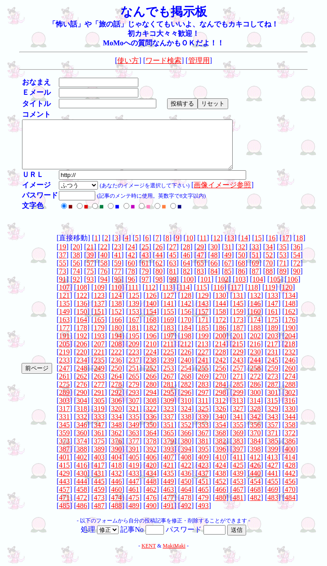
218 (289, 353)
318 (81, 418)
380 (186, 450)
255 (203, 377)
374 (81, 450)
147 (272, 313)
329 (272, 418)
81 (173, 280)
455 (272, 491)
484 (290, 507)
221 (99, 361)
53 (283, 264)
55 (62, 272)
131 (238, 305)
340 (220, 426)
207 (99, 353)
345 (64, 434)
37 (62, 264)
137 (99, 313)
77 (117, 280)
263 (99, 385)
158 (220, 321)
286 (255, 394)
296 (186, 402)
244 (255, 369)
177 (64, 337)
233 (64, 369)
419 (133, 474)
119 (270, 297)
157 (203, 321)
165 (99, 329)
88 (269, 280)
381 (203, 450)
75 (90, 280)
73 (62, 280)
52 (269, 264)
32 (241, 256)
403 (99, 466)
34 (269, 256)
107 (64, 297)
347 (99, 434)
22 (103, 256)
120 (287, 297)
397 (238, 458)
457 (64, 499)
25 (145, 256)
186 (220, 337)
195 (133, 345)
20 (76, 256)
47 (200, 264)
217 (272, 353)
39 (90, 264)
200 (220, 345)
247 (64, 377)
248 (81, 377)
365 (168, 442)
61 (145, 272)
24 (131, 256)
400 (290, 458)
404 (116, 466)
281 (168, 394)
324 (186, 418)
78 (131, 280)
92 (76, 288)
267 (168, 385)
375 (99, 450)
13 (230, 247)
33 (255, 256)
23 (117, 256)
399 (272, 458)
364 (151, 442)
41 (117, 264)
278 (116, 394)
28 (186, 256)
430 (81, 482)
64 (186, 272)
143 (203, 313)
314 (255, 410)
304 (81, 410)
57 (90, 272)
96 (131, 288)
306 (116, 410)
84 (214, 280)
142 (186, 313)
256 (220, 377)
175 (272, 329)
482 (255, 507)
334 (116, 426)
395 (203, 458)
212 (185, 353)
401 (64, 466)
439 (238, 482)
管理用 (199, 60)
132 (255, 305)
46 (186, 264)
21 (90, 256)
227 (203, 361)
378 (151, 450)
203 (272, 345)
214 (220, 353)
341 (238, 426)
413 (272, 466)
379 (168, 450)
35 (283, 256)
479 (203, 507)
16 (271, 247)
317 (64, 418)
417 (99, 474)
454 (255, 491)
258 (255, 377)
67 (227, 272)
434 (151, 482)
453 (238, 491)
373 (64, 450)
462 (151, 499)
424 (220, 474)
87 (255, 280)
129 (203, 305)
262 (81, 385)
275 (64, 394)
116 (218, 297)
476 (151, 507)
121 (64, 305)
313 (237, 410)
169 (168, 329)
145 (238, 313)
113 (167, 297)
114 (184, 297)
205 (64, 353)
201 (238, 345)
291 (99, 402)
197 (168, 345)
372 (290, 442)
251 (133, 377)
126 (151, 305)
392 (151, 458)
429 (64, 482)
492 (186, 515)
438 (220, 482)
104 (257, 288)
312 (220, 410)
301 (272, 402)
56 (76, 272)
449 (168, 491)
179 (99, 337)
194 (116, 345)
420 (151, 474)
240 (186, 369)
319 (99, 418)
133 (272, 305)
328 (255, 418)
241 (203, 369)
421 (168, 474)
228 (220, 361)
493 (203, 515)
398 (255, 458)
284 (220, 394)
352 (186, 434)
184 (186, 337)
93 (90, 288)
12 (217, 247)
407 (168, 466)
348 (116, 434)
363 (133, 442)
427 (272, 474)
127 (168, 305)
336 (151, 426)
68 (241, 272)
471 (64, 507)
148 (290, 313)
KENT (148, 555)
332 (81, 426)
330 (290, 418)
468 (255, 499)
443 (64, 491)
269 (203, 385)
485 (64, 515)
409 (203, 466)
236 (116, 369)
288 (290, 394)
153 (133, 321)
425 (238, 474)
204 (290, 345)
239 (168, 369)
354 (220, 434)
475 (133, 507)
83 (200, 280)
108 (81, 297)
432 (116, 482)
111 (133, 297)
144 (220, 313)
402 (81, 466)
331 (64, 426)
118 (252, 297)
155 (168, 321)
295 (168, 402)
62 (159, 272)
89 (283, 280)
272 (255, 385)
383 (238, 450)
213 (203, 353)
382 (220, 450)
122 (81, 305)
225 (168, 361)
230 (255, 361)
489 (133, 515)
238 (151, 369)
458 (81, 499)
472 (81, 507)
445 (99, 491)
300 (255, 402)
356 (255, 434)
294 (151, 402)
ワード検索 (163, 60)
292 (116, 402)
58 (103, 272)
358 (290, 434)
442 (290, 482)
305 (99, 410)
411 (238, 466)
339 (203, 426)
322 (151, 418)
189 (272, 337)
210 (151, 353)
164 (81, 329)
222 (116, 361)
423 (203, 474)
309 (168, 410)
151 (99, 321)
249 (99, 377)
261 (64, 385)
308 (151, 410)
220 (81, 361)
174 (255, 329)
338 (186, 426)
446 (116, 491)
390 (116, 458)
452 (220, 491)
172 (220, 329)
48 (214, 264)
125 (133, 305)
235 (99, 369)
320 (116, 418)
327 (238, 418)
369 (238, 442)
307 (133, 410)
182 (151, 337)
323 (168, 418)
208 (116, 353)
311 (203, 410)
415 (64, 474)
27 (173, 256)
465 (203, 499)
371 (272, 442)
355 (238, 434)
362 (116, 442)
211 (168, 353)
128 (186, 305)
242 (220, 369)
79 (145, 280)
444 (81, 491)
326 (220, 418)
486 (81, 515)
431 (99, 482)
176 (290, 329)
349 (133, 434)
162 (290, 321)
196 (151, 345)
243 (238, 369)
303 (64, 410)
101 (205, 288)
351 (168, 434)
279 (133, 394)
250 (116, 377)
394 (186, 458)
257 (238, 377)
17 (285, 247)
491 (168, 515)
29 (200, 256)
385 (272, 450)
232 (290, 361)
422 (186, 474)
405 (133, 466)
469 (272, 499)
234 (81, 369)
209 (133, 353)
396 (220, 458)
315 (272, 410)
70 (269, 272)
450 (186, 491)
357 (272, 434)
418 (116, 474)
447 (133, 491)
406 (151, 466)
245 (272, 369)
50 (241, 264)
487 (99, 515)
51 (255, 264)
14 (244, 247)
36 (296, 256)
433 (133, 482)
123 (99, 305)
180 (116, 337)
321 (133, 418)
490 (151, 515)
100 (188, 288)
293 (133, 402)
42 (131, 264)
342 (255, 426)
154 (151, 321)
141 (168, 313)
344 (290, 426)
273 (272, 385)
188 (255, 337)
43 (145, 264)
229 (238, 361)
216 (255, 353)
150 (81, 321)
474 (116, 507)
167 (133, 329)
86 (241, 280)
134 (290, 305)
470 (290, 499)
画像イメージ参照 (223, 194)
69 (255, 272)
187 (238, 337)
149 (64, 321)
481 (238, 507)
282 (186, 394)
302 (290, 402)
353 (203, 434)
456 (290, 491)
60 (131, 272)
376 (116, 450)
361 (99, 442)
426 (255, 474)
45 (173, 264)
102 (223, 288)
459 (99, 499)
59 (117, 272)
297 (203, 402)
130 (220, 305)
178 (81, 337)
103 (240, 288)
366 (186, 442)
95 (117, 288)
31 (227, 256)
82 (186, 280)
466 (220, 499)
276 (81, 394)
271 (238, 385)
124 (116, 305)
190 (290, 337)
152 (116, 321)
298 (220, 402)
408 (186, 466)
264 (116, 385)
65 (200, 272)
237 (133, 369)
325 (203, 418)
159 (238, 321)
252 (151, 377)
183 (168, 337)
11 (203, 247)
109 (99, 297)
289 (64, 402)
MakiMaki (174, 555)
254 (186, 377)
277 (99, 394)
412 (255, 466)
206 (81, 353)
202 (255, 345)
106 (292, 288)
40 (103, 264)
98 (159, 288)
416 (81, 474)
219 (64, 361)
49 (227, 264)
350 (151, 434)
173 (238, 329)
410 (220, 466)
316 (289, 410)
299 (238, 402)
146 (255, 313)
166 (116, 329)
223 (133, 361)
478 (186, 507)
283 (203, 394)
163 (64, 329)
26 (159, 256)
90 (296, 280)
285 (238, 394)
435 (168, 482)
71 (283, 272)
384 (255, 450)
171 (203, 329)
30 (214, 256)
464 (186, 499)
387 (64, 458)
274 (290, 385)
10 (189, 247)
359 (64, 442)
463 (168, 499)
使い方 (128, 60)
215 (237, 353)
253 (168, 377)
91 (62, 288)
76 (103, 280)
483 (272, 507)
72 (296, 272)
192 (81, 345)
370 (255, 442)
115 (201, 297)
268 (186, 385)
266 (151, 385)
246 (290, 369)
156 (186, 321)
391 (133, 458)
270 (220, 385)
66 (214, 272)
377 (133, 450)
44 (159, 264)
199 (203, 345)
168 (151, 329)
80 (159, 280)
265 (133, 385)
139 (133, 313)
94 (103, 288)
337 (168, 426)
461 (133, 499)
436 (186, 482)
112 (150, 297)
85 (227, 280)
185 (203, 337)
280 (151, 394)
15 (258, 247)
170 (186, 329)
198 (186, 345)
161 (272, 321)
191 (64, 345)
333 (99, 426)
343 (272, 426)
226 (186, 361)
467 (238, 499)
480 (220, 507)
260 (290, 377)
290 (81, 402)
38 (76, 264)
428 (290, 474)
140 (151, 313)
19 (62, 256)
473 (99, 507)
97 (145, 288)
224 (151, 361)
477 (168, 507)
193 (99, 345)
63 (173, 272)
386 (290, 450)
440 (255, 482)
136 (81, 313)
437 (203, 482)
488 (116, 515)
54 (296, 264)
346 (81, 434)
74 (76, 280)
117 (235, 297)
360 (81, 442)
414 (289, 466)
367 (203, 442)
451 (203, 491)
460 (116, 499)
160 (255, 321)
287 (272, 394)
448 (151, 491)
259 (272, 377)
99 (173, 288)
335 (133, 426)
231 (272, 361)
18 (299, 247)
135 (64, 313)
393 (168, 458)
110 (116, 297)
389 (99, 458)
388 (81, 458)
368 (220, 442)
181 (133, 337)
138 (116, 313)
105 (275, 288)
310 (186, 410)
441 (272, 482)
